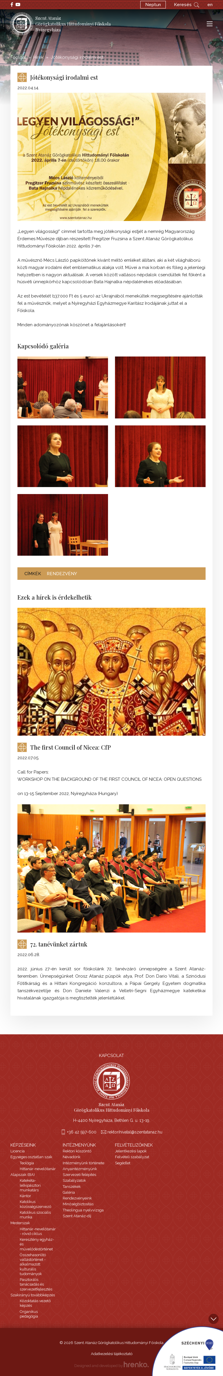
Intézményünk (79, 1145)
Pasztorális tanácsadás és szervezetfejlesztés (36, 1284)
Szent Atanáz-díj (77, 1216)
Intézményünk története (83, 1163)
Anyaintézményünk (80, 1169)
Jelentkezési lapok (131, 1151)
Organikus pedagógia (29, 1313)
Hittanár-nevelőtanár (38, 1169)
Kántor (25, 1196)
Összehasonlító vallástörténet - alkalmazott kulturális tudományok (33, 1264)
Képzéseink (23, 1145)
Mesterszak (20, 1223)
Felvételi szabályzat (132, 1157)
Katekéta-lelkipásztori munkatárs (30, 1185)
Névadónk (71, 1157)
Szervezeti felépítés (79, 1174)
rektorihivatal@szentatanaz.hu (134, 1132)
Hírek (38, 57)
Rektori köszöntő (77, 1151)
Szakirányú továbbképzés (32, 1295)
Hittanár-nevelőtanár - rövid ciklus (38, 1231)
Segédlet (122, 1163)
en (210, 4)
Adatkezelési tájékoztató (111, 1354)
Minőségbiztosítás (78, 1204)
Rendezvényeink (77, 1198)
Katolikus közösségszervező (35, 1204)
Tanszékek (72, 1186)
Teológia (27, 1163)
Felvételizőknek (134, 1145)
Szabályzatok (74, 1180)
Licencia (17, 1151)
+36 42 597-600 (81, 1132)
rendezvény (62, 573)
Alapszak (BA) (22, 1174)
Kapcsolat (111, 1055)
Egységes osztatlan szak (31, 1157)
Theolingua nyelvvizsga (83, 1210)
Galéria (69, 1192)
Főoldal (18, 57)
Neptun (153, 4)
